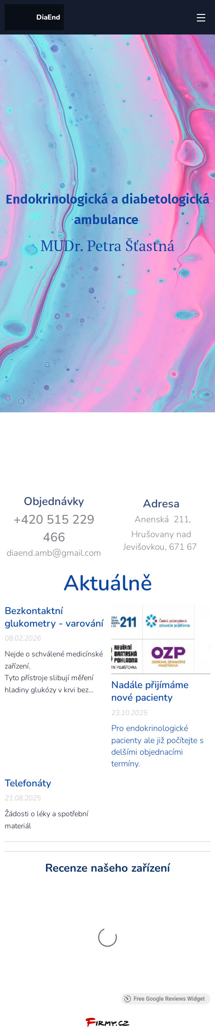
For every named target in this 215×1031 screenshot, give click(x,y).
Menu (201, 17)
